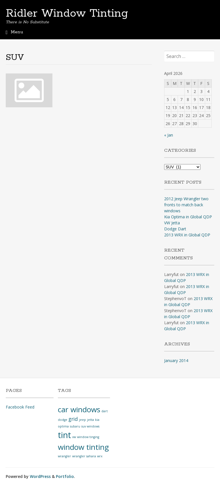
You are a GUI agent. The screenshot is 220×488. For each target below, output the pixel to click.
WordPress (40, 476)
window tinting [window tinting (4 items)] (83, 447)
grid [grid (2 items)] (73, 418)
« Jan (168, 135)
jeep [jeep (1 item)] (82, 420)
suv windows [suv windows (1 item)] (90, 426)
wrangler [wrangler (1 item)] (64, 456)
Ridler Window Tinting (67, 13)
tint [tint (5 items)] (64, 435)
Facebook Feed (20, 407)
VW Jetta (172, 222)
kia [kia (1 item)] (97, 420)
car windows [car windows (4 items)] (79, 409)
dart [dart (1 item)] (104, 411)
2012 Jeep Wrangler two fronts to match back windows (186, 204)
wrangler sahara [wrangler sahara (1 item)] (84, 456)
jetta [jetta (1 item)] (90, 420)
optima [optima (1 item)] (63, 426)
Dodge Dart (175, 229)
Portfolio (65, 476)
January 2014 (176, 360)
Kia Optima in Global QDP (188, 216)
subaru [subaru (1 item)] (75, 426)
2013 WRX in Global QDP (187, 235)
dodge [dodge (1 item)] (62, 420)
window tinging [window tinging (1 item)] (88, 437)
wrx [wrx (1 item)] (100, 456)
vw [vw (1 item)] (74, 437)
